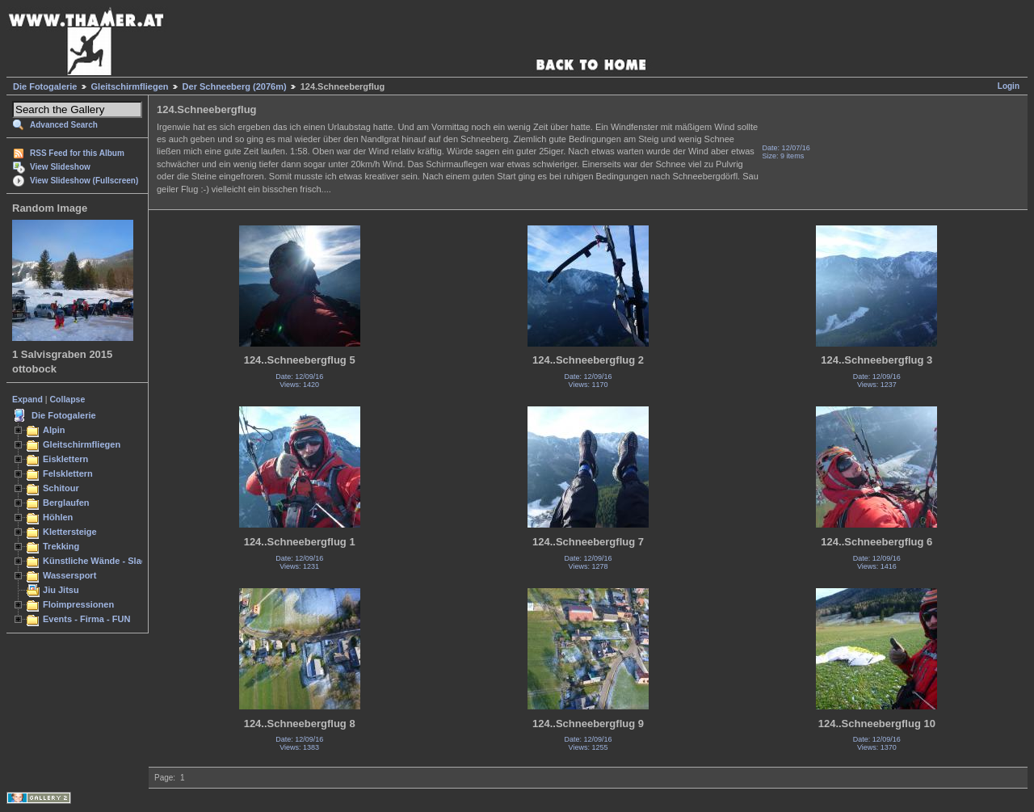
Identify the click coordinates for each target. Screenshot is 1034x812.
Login (1008, 86)
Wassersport (69, 575)
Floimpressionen (78, 604)
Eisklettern (65, 459)
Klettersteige (70, 531)
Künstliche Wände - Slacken (102, 561)
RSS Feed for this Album (77, 153)
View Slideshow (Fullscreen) (84, 180)
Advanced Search (64, 124)
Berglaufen (66, 502)
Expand (27, 399)
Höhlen (58, 517)
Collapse (68, 399)
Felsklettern (68, 473)
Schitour (61, 488)
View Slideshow (60, 166)
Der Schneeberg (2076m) (235, 86)
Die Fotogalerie (45, 86)
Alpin (54, 430)
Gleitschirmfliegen (130, 86)
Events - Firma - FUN (86, 619)
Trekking (61, 546)
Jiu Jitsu (61, 590)
